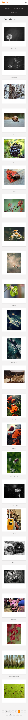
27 (17, 714)
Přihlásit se (7, 8)
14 (10, 714)
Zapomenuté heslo (18, 8)
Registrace (14, 12)
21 (14, 714)
